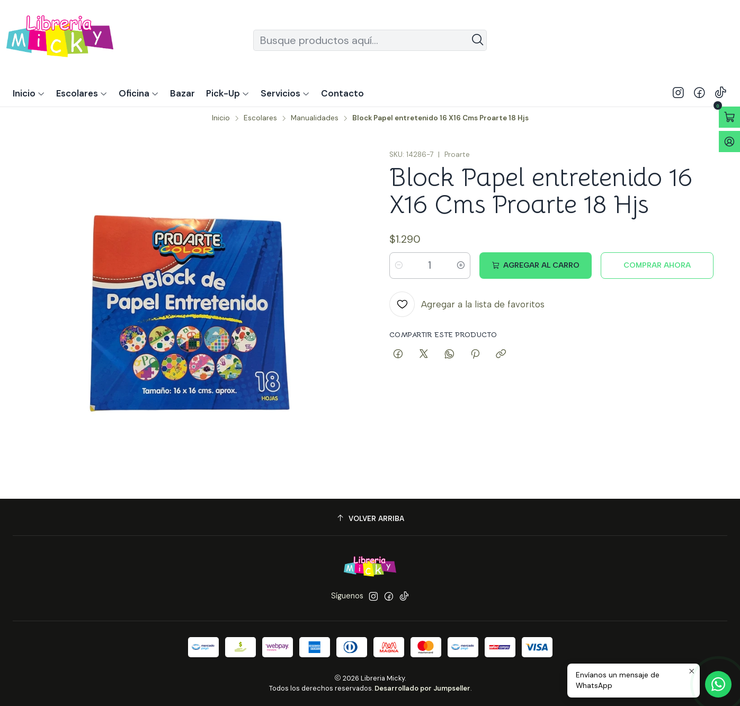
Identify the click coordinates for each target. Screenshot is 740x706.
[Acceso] (729, 141)
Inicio (221, 118)
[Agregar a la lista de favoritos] (467, 304)
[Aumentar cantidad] (461, 265)
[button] (227, 93)
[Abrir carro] (729, 117)
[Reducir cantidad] (399, 265)
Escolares (260, 118)
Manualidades (314, 118)
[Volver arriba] (370, 518)
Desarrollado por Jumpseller (422, 688)
